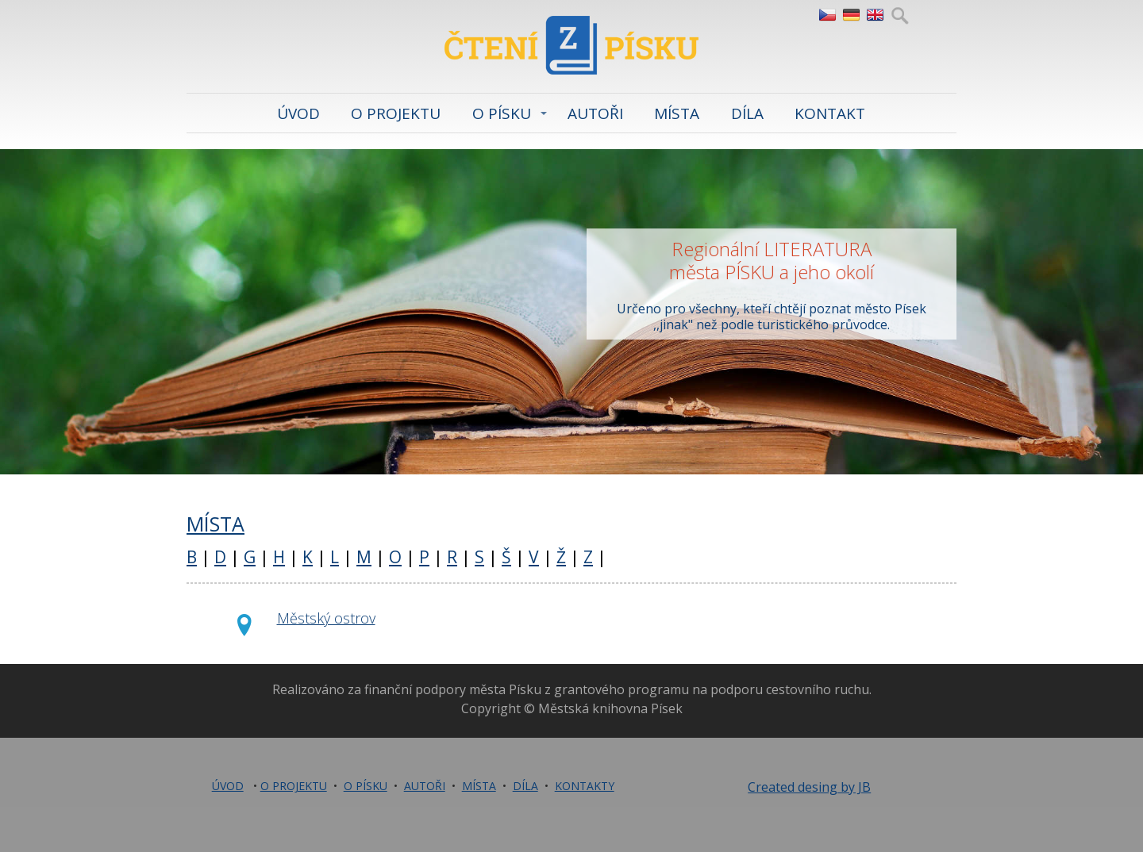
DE (850, 15)
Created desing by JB (809, 787)
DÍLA (747, 113)
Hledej (900, 15)
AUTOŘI (595, 113)
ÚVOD (298, 113)
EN (874, 15)
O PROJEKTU (396, 113)
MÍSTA (676, 113)
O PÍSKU (501, 113)
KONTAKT (830, 113)
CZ (826, 15)
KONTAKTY (584, 785)
